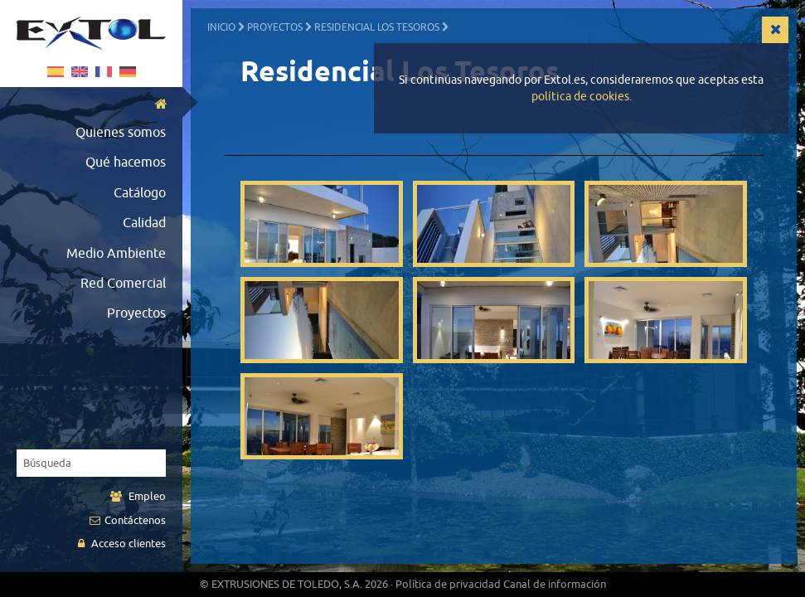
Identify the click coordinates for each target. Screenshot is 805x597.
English (79, 71)
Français (103, 71)
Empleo (138, 496)
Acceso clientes (122, 543)
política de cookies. (581, 97)
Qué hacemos (125, 162)
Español (55, 71)
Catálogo (140, 193)
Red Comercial (123, 283)
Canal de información (554, 584)
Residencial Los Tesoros (376, 27)
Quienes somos (120, 132)
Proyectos (136, 313)
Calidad (144, 223)
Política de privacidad (448, 584)
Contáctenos (128, 520)
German (127, 71)
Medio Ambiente (116, 253)
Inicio (221, 27)
